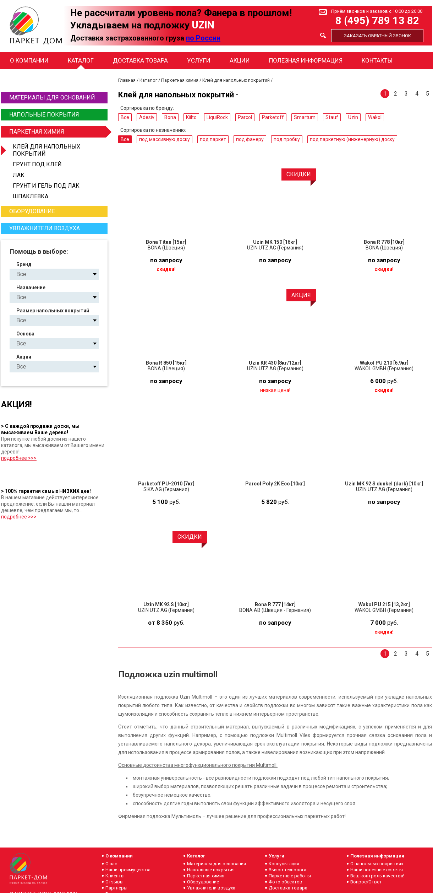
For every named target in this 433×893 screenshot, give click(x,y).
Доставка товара (140, 60)
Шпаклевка (30, 196)
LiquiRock (217, 117)
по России (203, 38)
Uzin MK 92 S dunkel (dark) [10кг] (384, 483)
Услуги (198, 60)
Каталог (81, 60)
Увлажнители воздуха (44, 228)
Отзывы (114, 881)
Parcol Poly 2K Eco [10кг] (275, 483)
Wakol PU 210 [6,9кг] (384, 362)
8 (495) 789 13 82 (377, 21)
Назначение (30, 287)
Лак (18, 175)
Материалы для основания (216, 863)
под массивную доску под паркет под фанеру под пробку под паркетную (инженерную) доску (60, 297)
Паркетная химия (57, 132)
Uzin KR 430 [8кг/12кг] (275, 362)
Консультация (284, 863)
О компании (29, 60)
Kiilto (191, 117)
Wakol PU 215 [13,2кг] (384, 604)
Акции (240, 60)
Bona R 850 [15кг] (166, 362)
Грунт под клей (37, 164)
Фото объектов (285, 881)
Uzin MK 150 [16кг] (275, 242)
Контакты (377, 60)
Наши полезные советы (376, 869)
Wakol (375, 117)
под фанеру (250, 139)
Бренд (24, 264)
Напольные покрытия (44, 114)
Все (125, 117)
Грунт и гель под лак (46, 185)
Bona (170, 117)
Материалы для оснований (52, 97)
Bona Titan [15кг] (166, 242)
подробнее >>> (19, 458)
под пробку (287, 139)
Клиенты (115, 875)
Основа (25, 333)
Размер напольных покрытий (52, 310)
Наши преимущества (127, 869)
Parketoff (273, 117)
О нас (111, 863)
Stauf (331, 117)
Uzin (353, 117)
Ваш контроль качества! (377, 875)
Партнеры (116, 888)
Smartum (305, 117)
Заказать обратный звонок (377, 35)
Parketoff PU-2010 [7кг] (166, 483)
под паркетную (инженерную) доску (352, 139)
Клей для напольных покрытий (46, 150)
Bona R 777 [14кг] (275, 604)
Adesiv (146, 117)
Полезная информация (305, 60)
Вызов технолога (287, 869)
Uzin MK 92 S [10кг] (166, 604)
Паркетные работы (290, 875)
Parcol (245, 117)
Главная (127, 80)
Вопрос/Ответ (366, 881)
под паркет (213, 139)
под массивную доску (164, 139)
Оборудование (32, 211)
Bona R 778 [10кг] (384, 242)
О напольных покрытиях (376, 863)
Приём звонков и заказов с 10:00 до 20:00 (376, 11)
